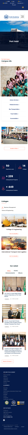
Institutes (5, 394)
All (2, 207)
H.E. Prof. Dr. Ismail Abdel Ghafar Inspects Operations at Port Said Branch (13, 295)
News (9, 270)
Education (5, 388)
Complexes (5, 397)
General (7, 299)
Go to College (14, 233)
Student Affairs (14, 148)
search (14, 5)
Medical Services (14, 104)
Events (16, 270)
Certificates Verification (8, 399)
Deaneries (5, 393)
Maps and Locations (7, 412)
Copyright (17, 426)
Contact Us (5, 410)
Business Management (10, 207)
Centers (5, 396)
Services (5, 383)
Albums (20, 273)
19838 (8, 1)
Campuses (5, 379)
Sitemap (22, 426)
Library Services (14, 100)
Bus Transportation (14, 109)
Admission (5, 378)
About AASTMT (6, 375)
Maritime (5, 376)
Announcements (10, 273)
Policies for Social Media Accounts (10, 428)
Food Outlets (14, 114)
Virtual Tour (6, 414)
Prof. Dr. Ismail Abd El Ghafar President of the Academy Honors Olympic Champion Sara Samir (13, 322)
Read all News (7, 361)
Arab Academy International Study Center (12, 391)
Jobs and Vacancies (7, 415)
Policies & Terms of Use (8, 426)
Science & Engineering (7, 210)
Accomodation (14, 118)
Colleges (5, 389)
